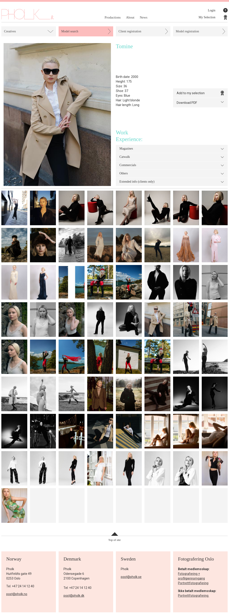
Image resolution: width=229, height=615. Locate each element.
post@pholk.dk (74, 595)
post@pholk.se (131, 577)
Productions (113, 17)
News (143, 17)
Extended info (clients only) (171, 182)
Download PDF (200, 102)
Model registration (187, 31)
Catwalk (171, 157)
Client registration (130, 31)
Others (171, 173)
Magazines (171, 149)
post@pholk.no (16, 594)
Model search (69, 31)
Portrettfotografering (193, 583)
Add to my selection (200, 93)
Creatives (10, 31)
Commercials (171, 165)
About (130, 17)
